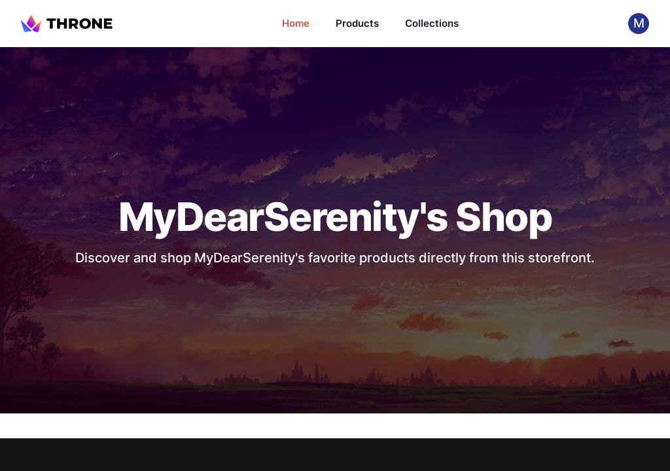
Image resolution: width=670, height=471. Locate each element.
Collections (432, 23)
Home (295, 23)
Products (357, 23)
